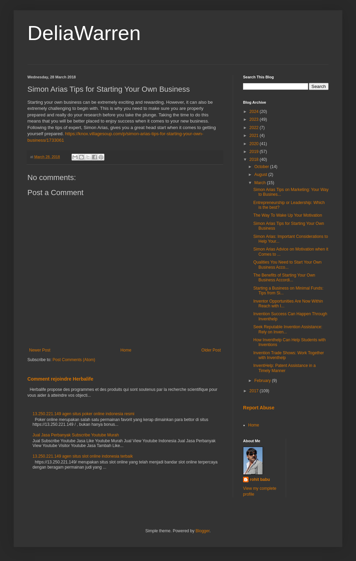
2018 (255, 159)
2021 (255, 135)
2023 (255, 119)
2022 (255, 127)
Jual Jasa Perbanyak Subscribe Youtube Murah (76, 435)
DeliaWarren (84, 33)
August (261, 174)
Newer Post (39, 350)
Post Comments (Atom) (73, 359)
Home (125, 350)
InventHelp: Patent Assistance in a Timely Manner (284, 368)
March (260, 182)
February (263, 380)
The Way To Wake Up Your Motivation (287, 215)
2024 (255, 111)
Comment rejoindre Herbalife (60, 379)
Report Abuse (258, 407)
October (262, 166)
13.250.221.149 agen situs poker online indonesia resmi (84, 413)
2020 (255, 143)
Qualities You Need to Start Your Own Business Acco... (287, 264)
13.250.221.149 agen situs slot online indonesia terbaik (83, 456)
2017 (255, 390)
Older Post (211, 350)
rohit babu (260, 479)
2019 (255, 151)
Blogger (202, 530)
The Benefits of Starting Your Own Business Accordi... (284, 277)
